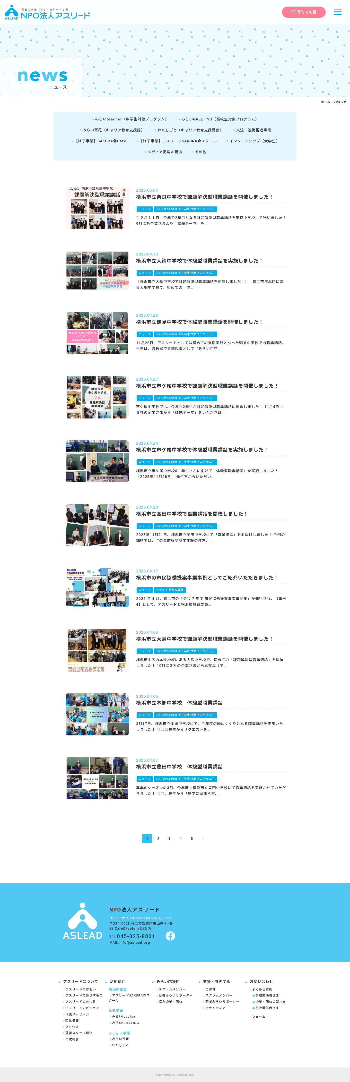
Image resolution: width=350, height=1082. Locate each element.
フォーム (257, 1017)
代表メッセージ (75, 1014)
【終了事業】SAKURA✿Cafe (98, 141)
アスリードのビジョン (80, 1008)
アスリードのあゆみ (79, 1002)
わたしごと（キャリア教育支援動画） (189, 130)
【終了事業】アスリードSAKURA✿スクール (176, 141)
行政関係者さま (265, 1008)
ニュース (145, 209)
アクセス (70, 1027)
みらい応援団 (168, 982)
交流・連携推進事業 (251, 130)
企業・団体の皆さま (269, 1002)
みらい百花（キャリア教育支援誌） (112, 130)
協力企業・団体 (169, 1002)
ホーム (325, 102)
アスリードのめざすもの (82, 995)
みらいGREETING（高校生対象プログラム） (218, 119)
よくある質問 (260, 989)
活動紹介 (117, 982)
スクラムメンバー (170, 989)
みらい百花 (119, 1039)
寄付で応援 (304, 12)
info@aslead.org (134, 943)
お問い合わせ (261, 982)
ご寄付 (209, 989)
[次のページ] (203, 838)
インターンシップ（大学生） (253, 141)
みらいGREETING (124, 1023)
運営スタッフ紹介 (77, 1033)
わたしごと (119, 1045)
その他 (199, 152)
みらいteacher (122, 1016)
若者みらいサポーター (174, 995)
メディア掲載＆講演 (163, 152)
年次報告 (70, 1039)
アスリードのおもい (79, 989)
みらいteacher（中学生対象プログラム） (130, 119)
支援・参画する (216, 982)
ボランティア (214, 1008)
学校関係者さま (265, 995)
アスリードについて (80, 982)
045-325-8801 (136, 936)
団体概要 (70, 1020)
